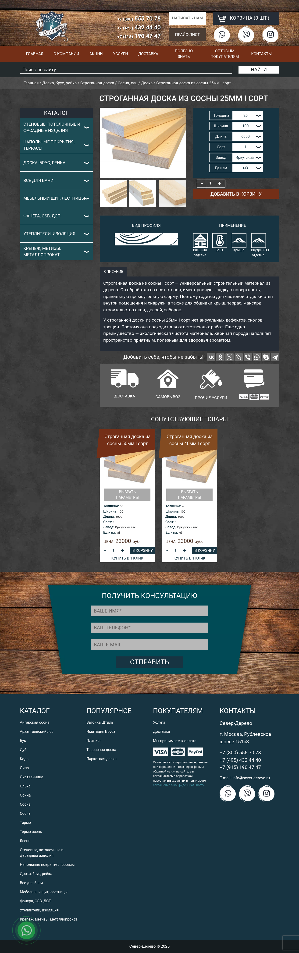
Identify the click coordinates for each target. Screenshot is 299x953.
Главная (34, 54)
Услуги (120, 54)
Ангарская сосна (34, 722)
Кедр (24, 759)
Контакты (261, 54)
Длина (221, 136)
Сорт (221, 147)
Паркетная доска (101, 759)
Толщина (221, 115)
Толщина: (111, 506)
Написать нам (187, 18)
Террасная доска (101, 750)
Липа (24, 768)
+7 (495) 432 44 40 (240, 760)
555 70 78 (139, 18)
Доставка (148, 54)
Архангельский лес (36, 731)
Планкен (94, 740)
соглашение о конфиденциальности (178, 785)
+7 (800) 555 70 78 (240, 752)
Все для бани (38, 180)
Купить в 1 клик (127, 558)
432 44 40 (139, 27)
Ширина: (110, 511)
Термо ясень (31, 831)
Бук (23, 740)
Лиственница (31, 777)
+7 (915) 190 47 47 (240, 767)
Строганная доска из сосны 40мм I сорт (190, 440)
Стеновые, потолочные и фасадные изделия (51, 127)
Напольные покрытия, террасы (49, 145)
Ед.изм (221, 168)
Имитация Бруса (100, 731)
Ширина (221, 126)
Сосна (25, 804)
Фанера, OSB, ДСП (42, 215)
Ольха (25, 786)
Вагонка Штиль (99, 722)
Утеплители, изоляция (49, 233)
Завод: (108, 527)
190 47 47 (139, 35)
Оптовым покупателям (224, 54)
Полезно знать (184, 54)
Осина (25, 795)
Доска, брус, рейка (44, 162)
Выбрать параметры (127, 495)
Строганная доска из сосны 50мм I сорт (127, 440)
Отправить (149, 662)
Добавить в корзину (236, 194)
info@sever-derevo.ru (251, 778)
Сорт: (107, 522)
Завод (221, 157)
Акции (96, 54)
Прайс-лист (187, 34)
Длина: (109, 516)
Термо (25, 822)
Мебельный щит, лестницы (54, 198)
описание (113, 271)
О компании (66, 54)
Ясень (25, 841)
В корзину (142, 550)
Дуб (23, 750)
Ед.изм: (109, 532)
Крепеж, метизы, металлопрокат (42, 251)
